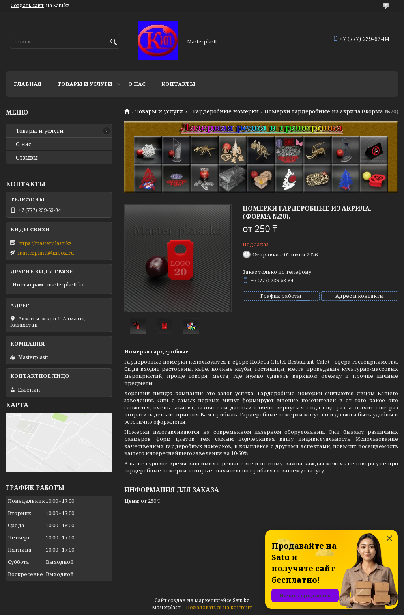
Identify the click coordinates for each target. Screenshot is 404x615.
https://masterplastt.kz (45, 243)
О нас (137, 83)
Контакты (178, 83)
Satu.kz (241, 600)
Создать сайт (27, 5)
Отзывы (27, 157)
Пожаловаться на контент (219, 607)
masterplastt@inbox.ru (46, 252)
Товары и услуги (84, 83)
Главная (27, 83)
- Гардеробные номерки (224, 111)
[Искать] (113, 42)
